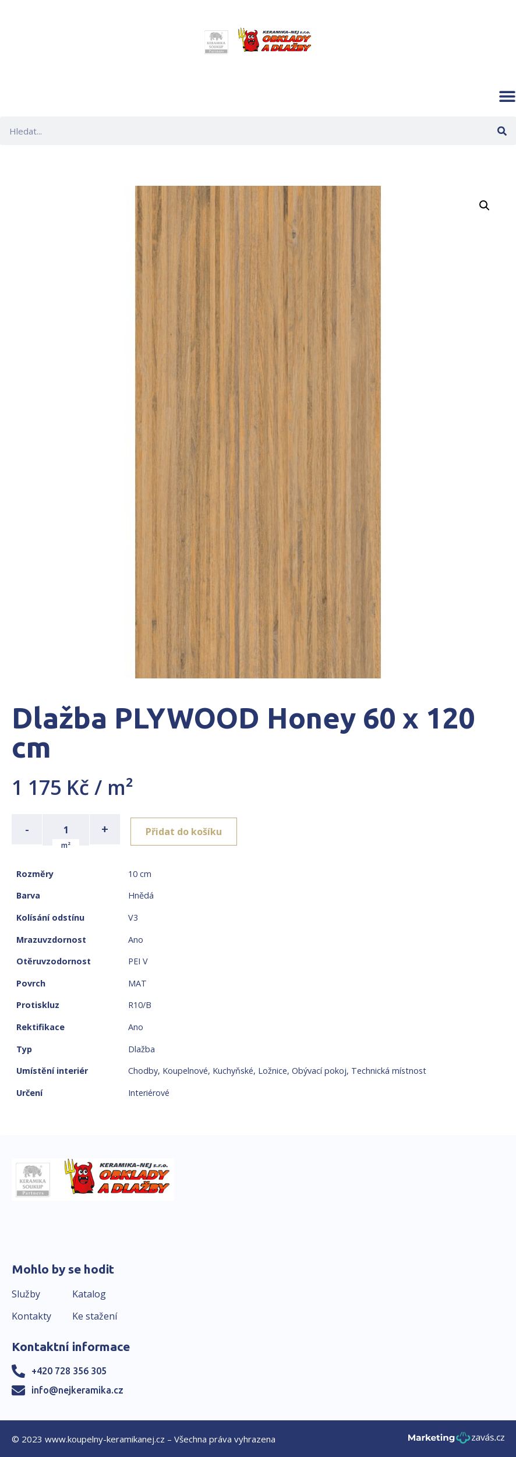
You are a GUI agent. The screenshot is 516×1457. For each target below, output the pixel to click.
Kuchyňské (233, 1069)
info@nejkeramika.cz (77, 1389)
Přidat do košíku (187, 829)
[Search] (501, 130)
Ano (135, 938)
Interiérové (148, 1091)
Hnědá (141, 894)
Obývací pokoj (319, 1069)
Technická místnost (388, 1069)
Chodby (143, 1069)
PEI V (138, 960)
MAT (137, 982)
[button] (507, 96)
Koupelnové (185, 1069)
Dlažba (141, 1047)
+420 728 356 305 (69, 1369)
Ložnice (272, 1069)
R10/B (139, 1004)
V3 (133, 916)
